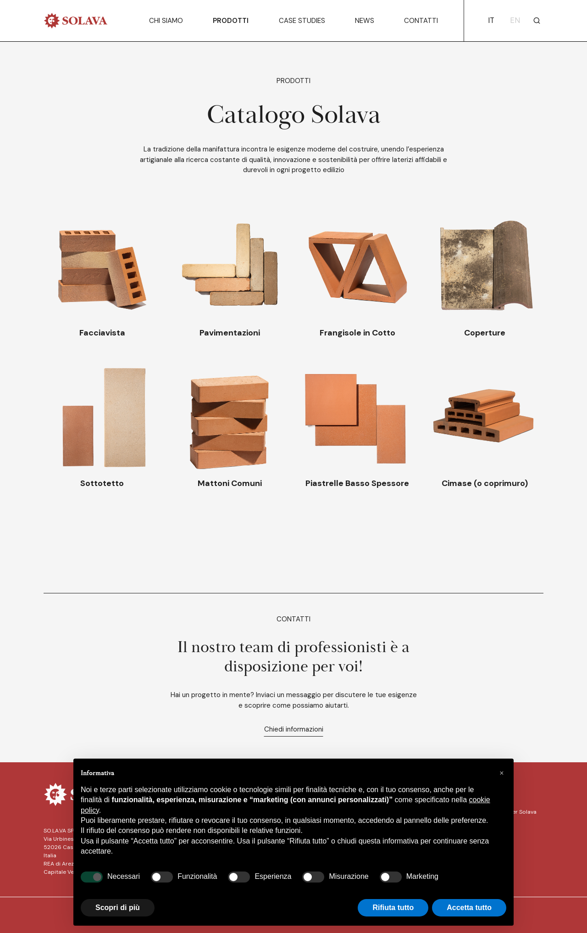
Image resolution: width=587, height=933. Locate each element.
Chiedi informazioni (293, 729)
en (515, 20)
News (364, 20)
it (491, 20)
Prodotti (231, 20)
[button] (501, 773)
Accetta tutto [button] (469, 907)
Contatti (421, 20)
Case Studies (302, 20)
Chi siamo (166, 20)
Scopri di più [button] (117, 907)
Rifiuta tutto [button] (393, 907)
